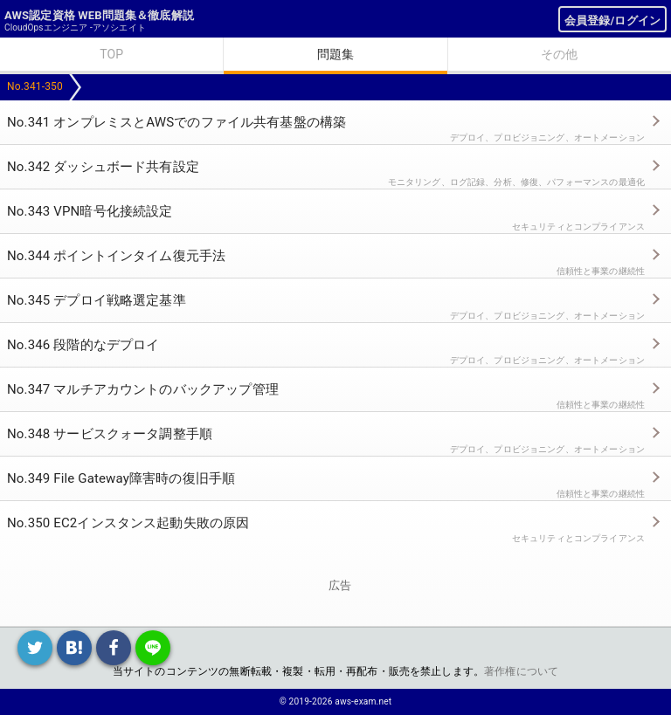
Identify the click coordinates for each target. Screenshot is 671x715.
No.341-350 (35, 86)
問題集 (335, 54)
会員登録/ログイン (612, 20)
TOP (111, 54)
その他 (559, 54)
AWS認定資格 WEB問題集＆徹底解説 (99, 15)
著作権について (521, 671)
